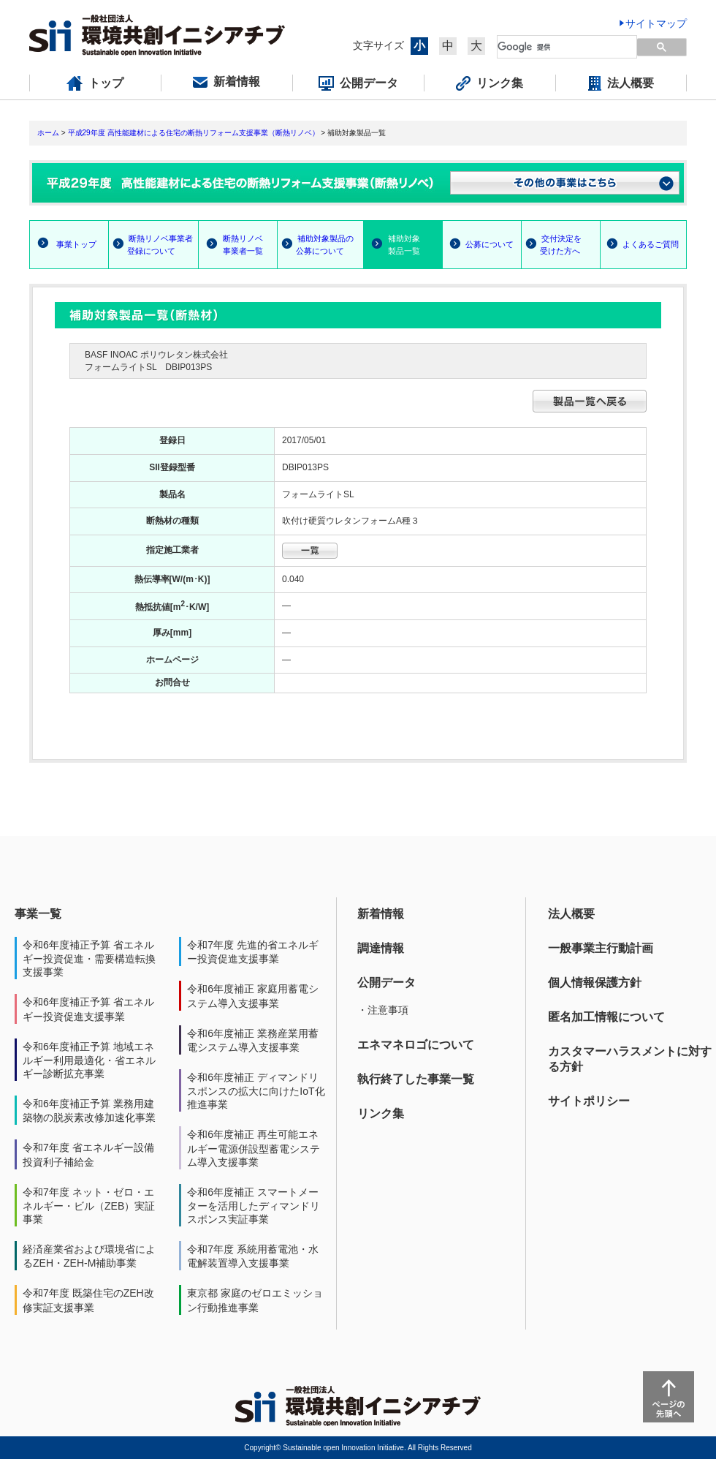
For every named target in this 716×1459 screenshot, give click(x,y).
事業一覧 (38, 914)
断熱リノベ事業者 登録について (151, 244)
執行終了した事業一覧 (415, 1079)
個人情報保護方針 (594, 982)
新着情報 (380, 914)
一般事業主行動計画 (600, 948)
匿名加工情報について (606, 1017)
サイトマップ (656, 23)
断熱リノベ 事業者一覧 (231, 244)
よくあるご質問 (650, 244)
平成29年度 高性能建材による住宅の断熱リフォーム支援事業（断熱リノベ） (193, 133)
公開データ (386, 982)
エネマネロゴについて (415, 1044)
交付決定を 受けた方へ (552, 244)
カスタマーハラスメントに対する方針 (630, 1059)
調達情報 (380, 948)
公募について (489, 244)
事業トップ (76, 244)
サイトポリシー (589, 1101)
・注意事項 (382, 1010)
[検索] (559, 47)
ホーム (48, 133)
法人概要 (571, 914)
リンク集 (380, 1113)
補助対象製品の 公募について (316, 244)
